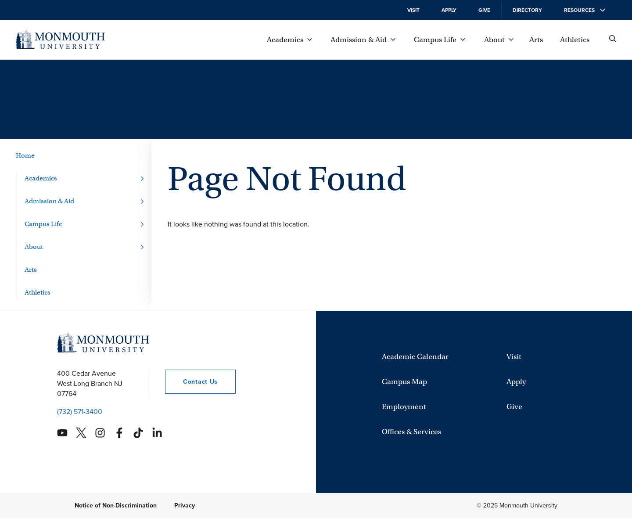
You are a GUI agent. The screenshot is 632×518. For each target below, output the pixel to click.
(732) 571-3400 (79, 411)
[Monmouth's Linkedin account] (157, 433)
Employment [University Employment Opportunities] (404, 406)
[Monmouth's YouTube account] (62, 433)
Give (484, 10)
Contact (191, 381)
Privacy (184, 505)
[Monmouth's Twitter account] (81, 433)
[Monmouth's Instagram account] (100, 433)
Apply (449, 10)
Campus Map (404, 381)
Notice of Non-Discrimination (116, 505)
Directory (527, 10)
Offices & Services (411, 431)
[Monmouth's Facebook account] (119, 433)
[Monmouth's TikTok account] (138, 433)
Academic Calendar (415, 356)
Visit (413, 10)
